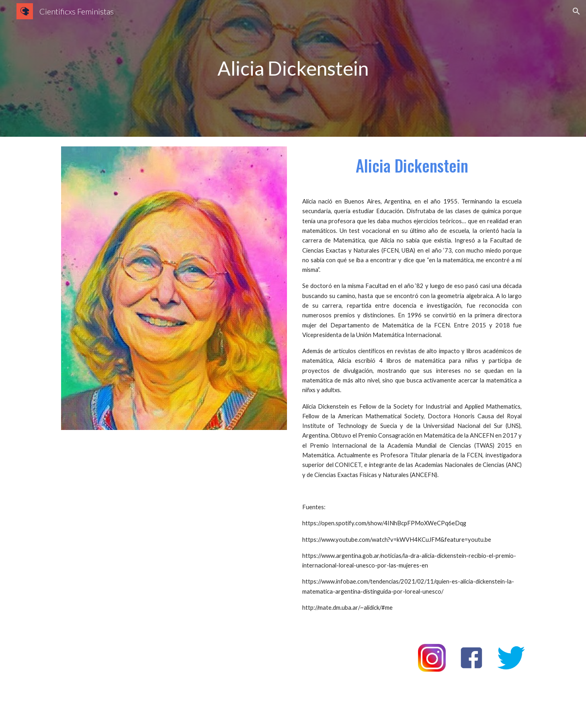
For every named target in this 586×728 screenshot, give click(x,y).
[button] (576, 11)
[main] (293, 68)
